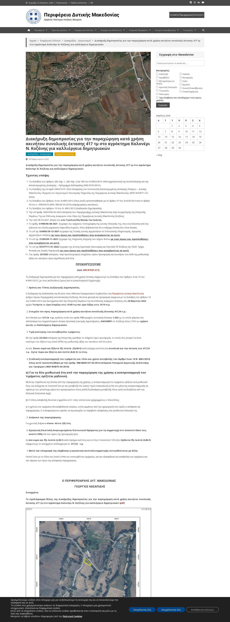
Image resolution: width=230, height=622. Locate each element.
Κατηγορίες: (163, 70)
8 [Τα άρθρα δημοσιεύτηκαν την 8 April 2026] (172, 131)
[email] (180, 63)
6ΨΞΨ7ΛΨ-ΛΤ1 (91, 270)
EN (92, 3)
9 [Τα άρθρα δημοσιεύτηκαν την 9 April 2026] (179, 131)
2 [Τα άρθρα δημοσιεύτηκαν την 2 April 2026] (179, 125)
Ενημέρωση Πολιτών (84, 30)
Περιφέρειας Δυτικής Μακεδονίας (128, 293)
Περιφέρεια (39, 30)
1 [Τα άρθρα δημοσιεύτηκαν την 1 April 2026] (172, 125)
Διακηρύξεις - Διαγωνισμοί (39, 154)
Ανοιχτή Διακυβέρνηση (165, 30)
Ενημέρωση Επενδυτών (111, 30)
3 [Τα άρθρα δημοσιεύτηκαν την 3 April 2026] (186, 125)
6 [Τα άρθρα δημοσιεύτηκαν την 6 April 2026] (158, 131)
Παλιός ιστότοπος (79, 3)
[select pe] (186, 15)
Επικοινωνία (61, 3)
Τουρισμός (188, 30)
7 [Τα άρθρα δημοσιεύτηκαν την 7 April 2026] (165, 131)
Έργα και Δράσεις (59, 30)
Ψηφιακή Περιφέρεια (138, 30)
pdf (122, 502)
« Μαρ (159, 155)
